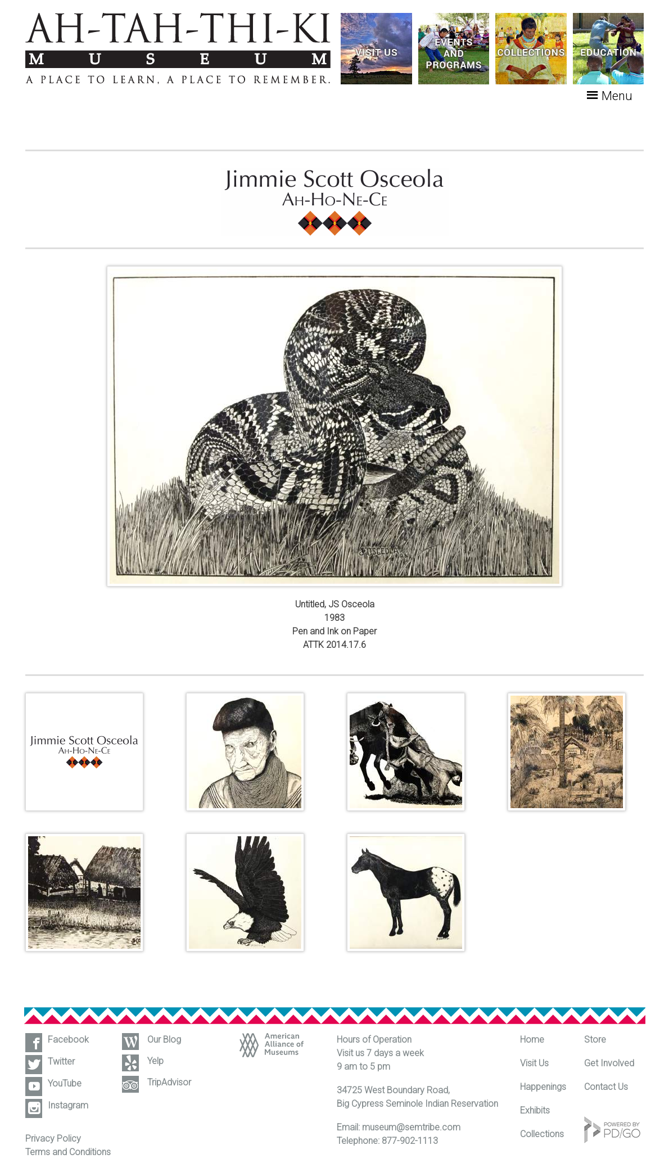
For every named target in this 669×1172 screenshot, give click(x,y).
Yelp (155, 1061)
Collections (542, 1134)
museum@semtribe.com (411, 1127)
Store (595, 1039)
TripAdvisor (169, 1082)
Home (532, 1039)
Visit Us (534, 1063)
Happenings (543, 1086)
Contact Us (606, 1086)
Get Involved (609, 1063)
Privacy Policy (53, 1138)
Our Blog (164, 1039)
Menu (617, 96)
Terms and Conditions (68, 1152)
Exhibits (535, 1110)
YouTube (65, 1083)
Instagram (68, 1105)
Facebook (68, 1039)
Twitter (61, 1061)
